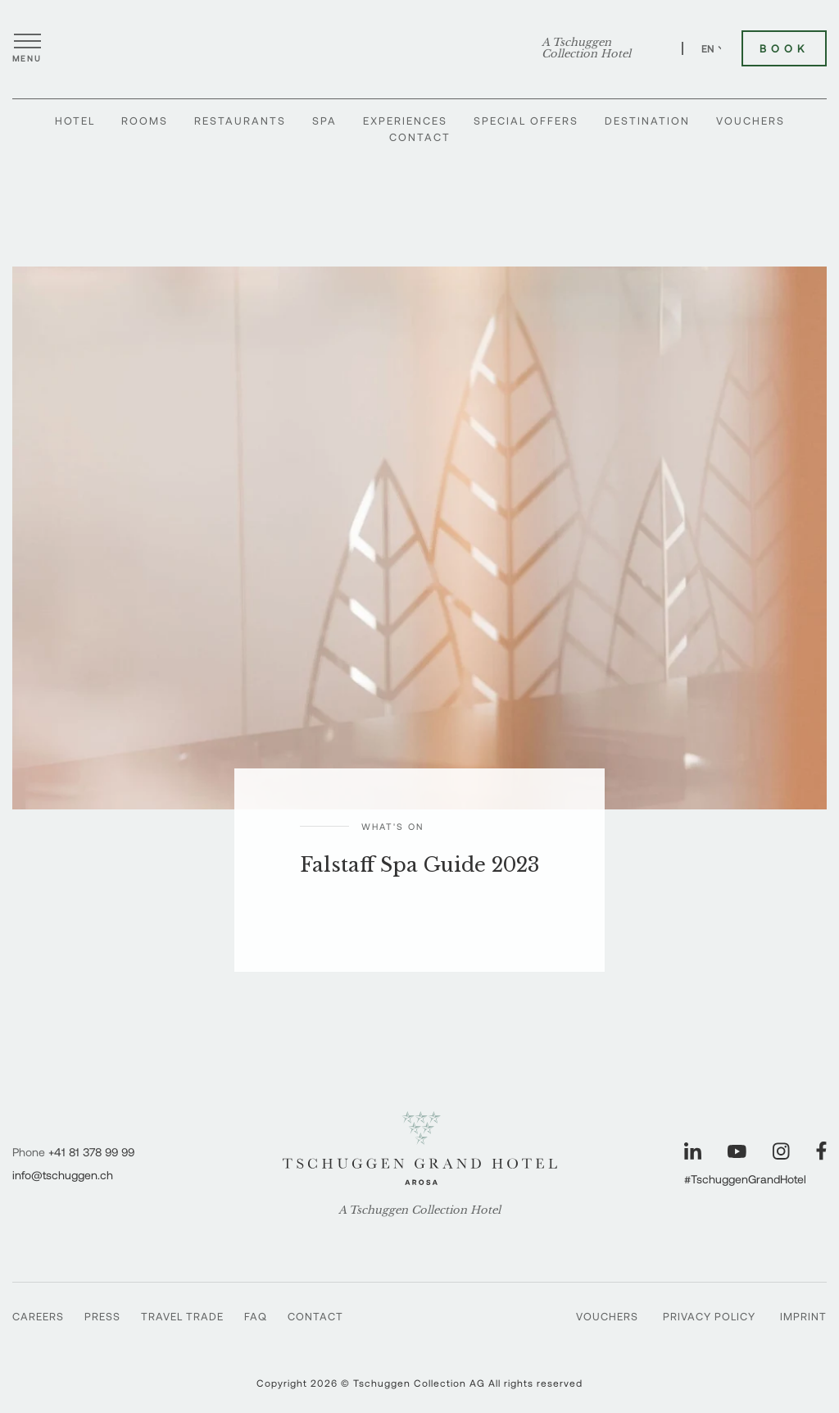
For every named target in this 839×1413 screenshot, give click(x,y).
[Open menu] (27, 48)
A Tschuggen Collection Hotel (586, 48)
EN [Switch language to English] (714, 48)
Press (102, 1316)
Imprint (803, 1316)
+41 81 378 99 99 (91, 1152)
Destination (647, 120)
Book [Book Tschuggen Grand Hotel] (784, 48)
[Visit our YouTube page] (737, 1151)
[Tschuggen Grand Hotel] (419, 48)
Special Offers (526, 120)
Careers (38, 1316)
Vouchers (750, 120)
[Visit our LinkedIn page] (692, 1151)
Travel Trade (182, 1316)
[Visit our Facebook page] (821, 1151)
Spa (324, 120)
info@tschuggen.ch (62, 1175)
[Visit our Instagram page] (781, 1151)
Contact (420, 137)
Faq (255, 1316)
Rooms (144, 120)
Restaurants (240, 120)
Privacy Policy (709, 1316)
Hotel (75, 120)
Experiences (405, 120)
